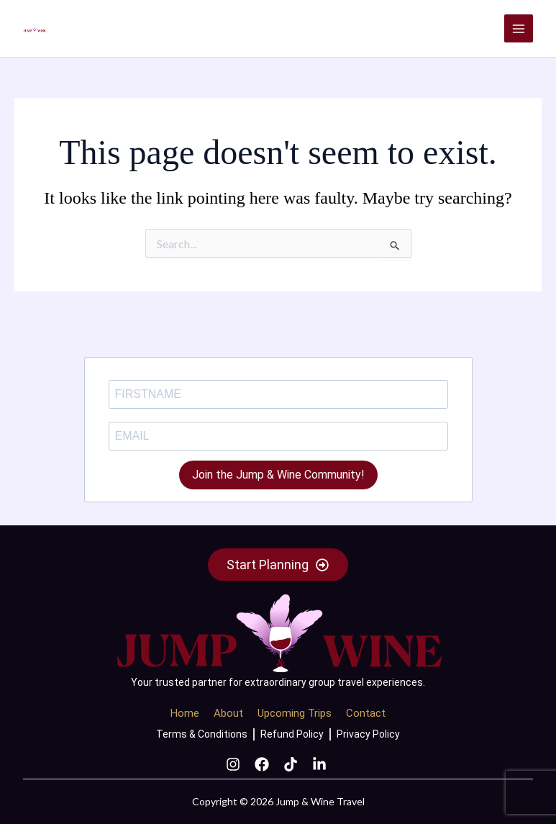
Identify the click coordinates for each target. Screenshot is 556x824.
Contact (366, 713)
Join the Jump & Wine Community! (278, 474)
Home (184, 713)
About (228, 713)
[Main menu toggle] (518, 28)
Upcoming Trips (295, 713)
